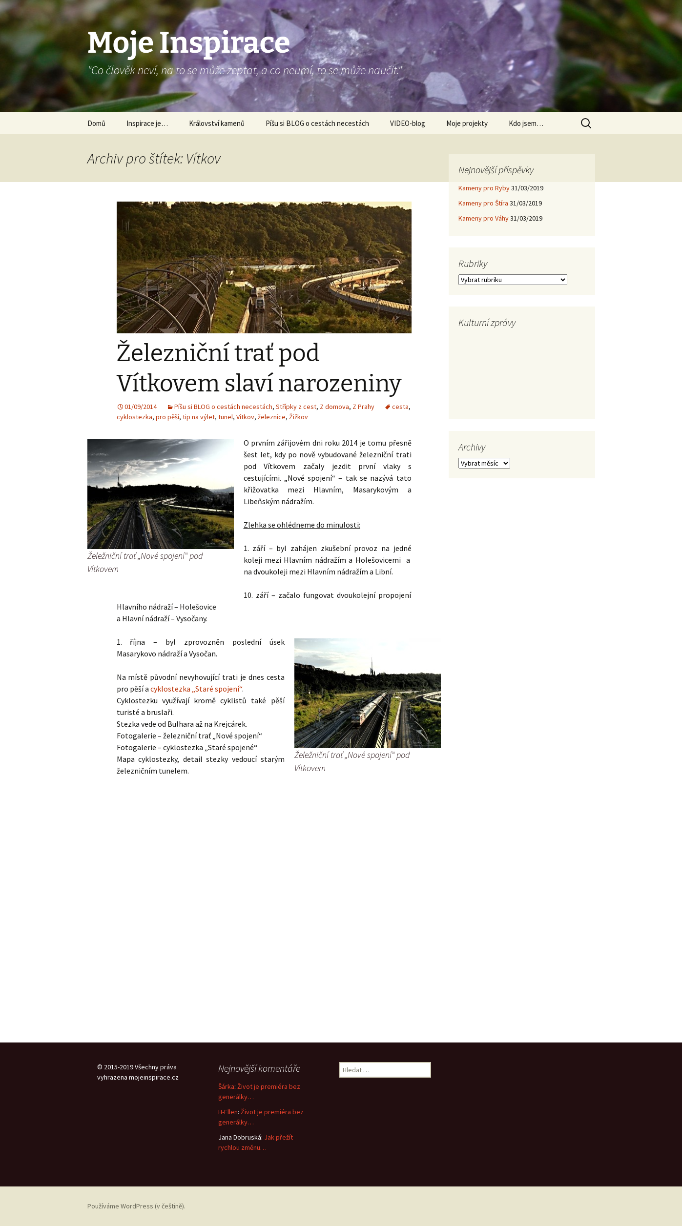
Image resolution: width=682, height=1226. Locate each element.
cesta (400, 406)
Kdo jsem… (526, 123)
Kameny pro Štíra (483, 203)
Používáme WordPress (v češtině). (136, 1206)
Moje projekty (467, 123)
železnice (272, 416)
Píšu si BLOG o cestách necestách (317, 123)
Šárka (226, 1086)
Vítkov (245, 416)
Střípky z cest (296, 406)
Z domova (334, 406)
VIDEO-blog (407, 123)
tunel (225, 416)
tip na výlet (199, 416)
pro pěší (167, 416)
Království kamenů (217, 123)
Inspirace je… (147, 123)
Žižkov (298, 416)
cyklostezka (134, 416)
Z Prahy (363, 406)
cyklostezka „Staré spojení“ (196, 689)
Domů (96, 123)
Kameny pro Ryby (484, 188)
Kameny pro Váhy (483, 218)
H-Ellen (228, 1111)
